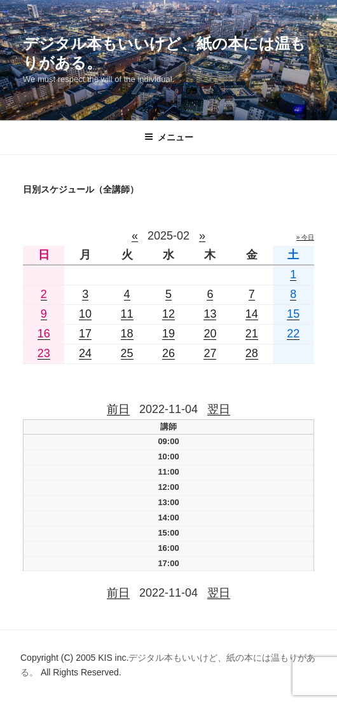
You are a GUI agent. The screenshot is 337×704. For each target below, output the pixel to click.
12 (168, 314)
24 (85, 353)
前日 (118, 409)
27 (209, 353)
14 (251, 314)
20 (209, 333)
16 (44, 333)
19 (168, 333)
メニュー (168, 137)
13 (209, 314)
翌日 (218, 409)
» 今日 (305, 237)
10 (85, 314)
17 (85, 333)
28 (251, 353)
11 (127, 314)
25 (127, 353)
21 (251, 333)
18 (127, 333)
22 (293, 333)
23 (44, 353)
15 (293, 314)
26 (168, 353)
